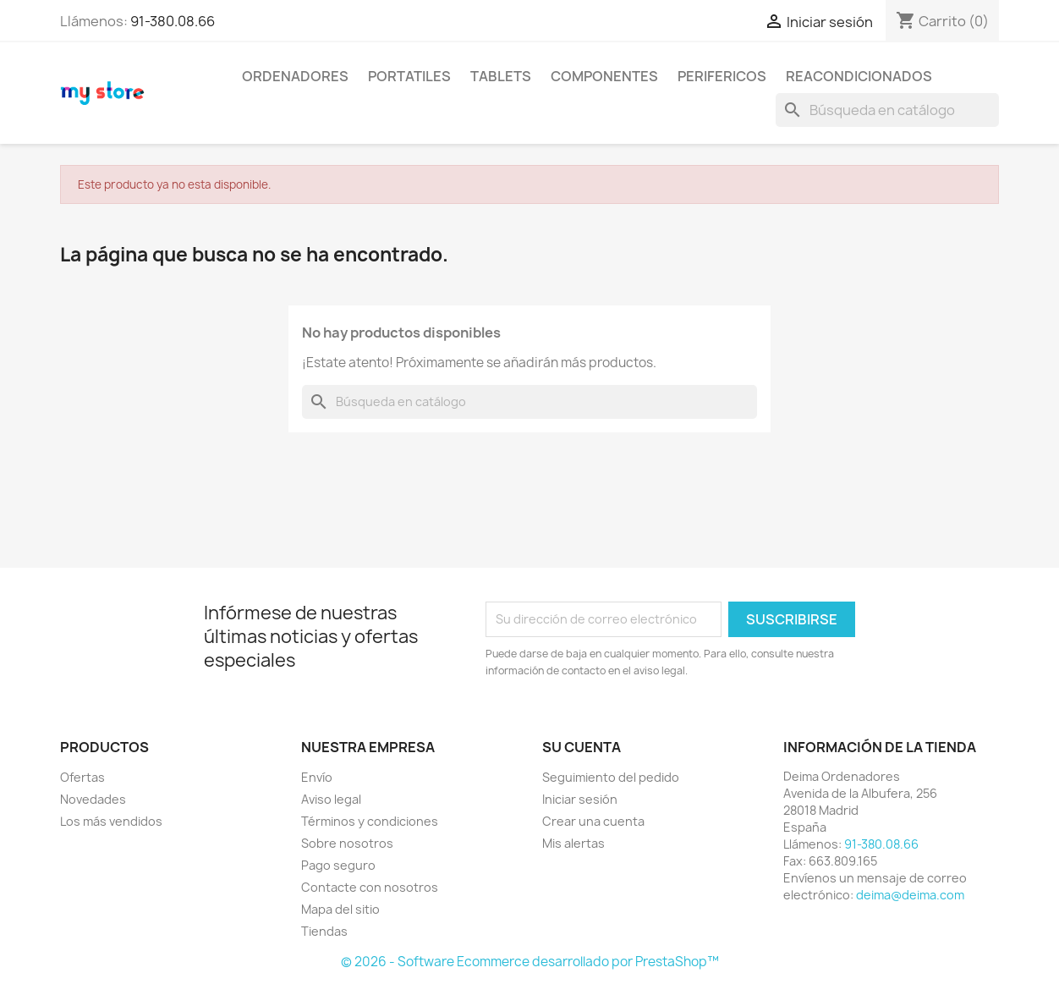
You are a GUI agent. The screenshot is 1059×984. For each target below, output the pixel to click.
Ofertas (82, 777)
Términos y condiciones (369, 821)
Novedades (93, 799)
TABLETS (500, 76)
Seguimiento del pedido (610, 777)
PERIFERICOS (722, 76)
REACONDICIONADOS (859, 76)
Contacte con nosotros (369, 887)
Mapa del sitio (340, 909)
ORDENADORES (295, 76)
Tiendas (324, 931)
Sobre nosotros (347, 843)
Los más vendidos (111, 821)
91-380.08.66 (172, 21)
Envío (316, 777)
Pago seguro (338, 865)
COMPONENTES (604, 76)
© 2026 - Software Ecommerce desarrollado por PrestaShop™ (530, 961)
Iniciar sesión (579, 799)
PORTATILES (409, 76)
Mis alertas (573, 843)
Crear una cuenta (593, 821)
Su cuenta (581, 747)
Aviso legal (331, 799)
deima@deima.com (910, 895)
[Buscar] (887, 110)
